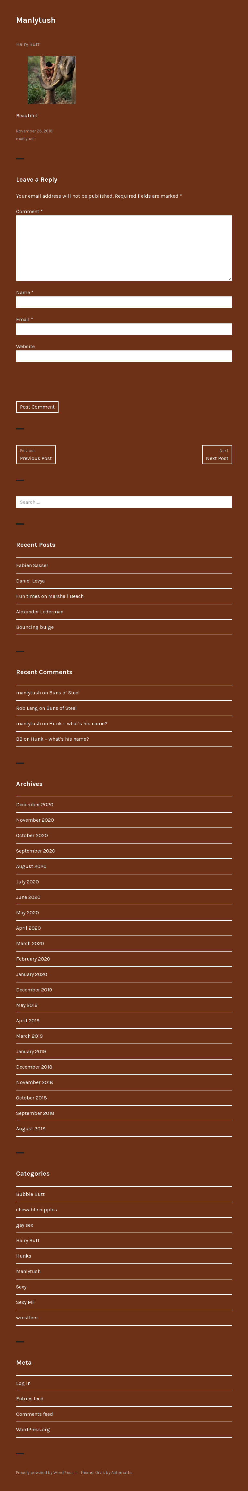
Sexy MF (25, 1302)
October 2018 (31, 1098)
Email (24, 319)
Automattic (122, 1472)
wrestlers (27, 1318)
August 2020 (31, 866)
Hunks (23, 1256)
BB (19, 739)
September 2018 (35, 1113)
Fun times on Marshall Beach (50, 596)
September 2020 (35, 851)
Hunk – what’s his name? (78, 723)
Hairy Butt (28, 44)
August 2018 (31, 1128)
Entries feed (30, 1399)
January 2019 (31, 1051)
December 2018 (34, 1067)
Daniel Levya (30, 581)
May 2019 (27, 1005)
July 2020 (27, 882)
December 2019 (34, 990)
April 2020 (28, 928)
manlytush (26, 138)
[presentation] (65, 385)
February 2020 (33, 959)
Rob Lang (27, 708)
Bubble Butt (30, 1194)
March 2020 (30, 943)
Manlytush (36, 20)
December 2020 (34, 804)
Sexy (21, 1287)
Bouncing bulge (35, 627)
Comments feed (34, 1414)
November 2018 (34, 1082)
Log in (23, 1383)
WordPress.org (33, 1429)
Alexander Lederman (39, 612)
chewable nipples (36, 1209)
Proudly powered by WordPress (45, 1472)
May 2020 (27, 912)
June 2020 (28, 897)
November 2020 (35, 820)
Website (25, 346)
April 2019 (28, 1020)
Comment (29, 211)
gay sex (24, 1225)
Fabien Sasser (32, 565)
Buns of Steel (64, 693)
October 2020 (32, 835)
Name (24, 292)
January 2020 (31, 974)
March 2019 (29, 1036)
